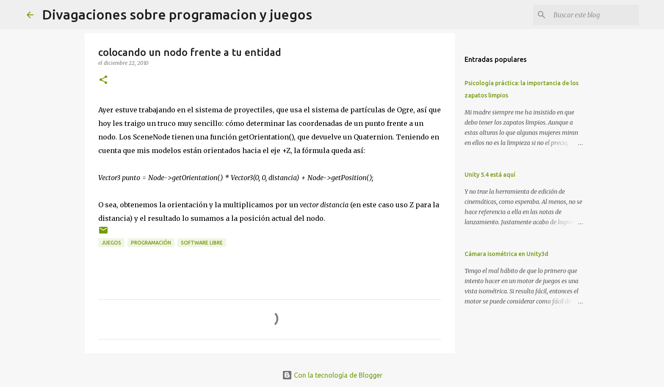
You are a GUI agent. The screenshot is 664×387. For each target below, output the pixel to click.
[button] (103, 80)
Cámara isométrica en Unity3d (506, 254)
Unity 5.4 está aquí (490, 174)
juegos (111, 242)
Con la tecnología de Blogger (332, 375)
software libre (202, 242)
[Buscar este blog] (594, 15)
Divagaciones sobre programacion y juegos (177, 14)
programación (151, 242)
